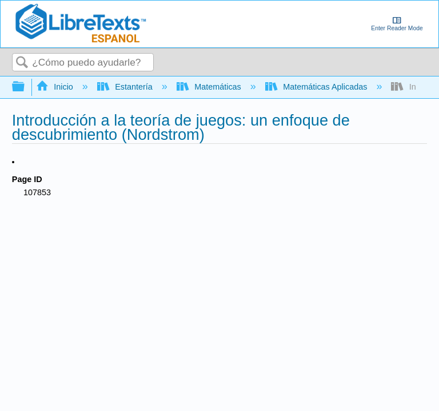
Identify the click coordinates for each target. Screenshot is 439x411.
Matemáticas (210, 86)
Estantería (126, 86)
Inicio (55, 86)
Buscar (22, 63)
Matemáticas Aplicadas (317, 86)
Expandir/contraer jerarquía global (26, 87)
